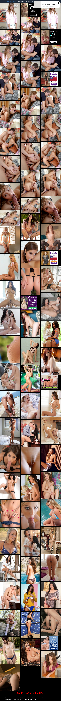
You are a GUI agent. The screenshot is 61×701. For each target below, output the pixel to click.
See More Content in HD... (30, 693)
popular (28, 1)
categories (21, 1)
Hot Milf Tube (35, 1)
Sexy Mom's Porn (44, 1)
